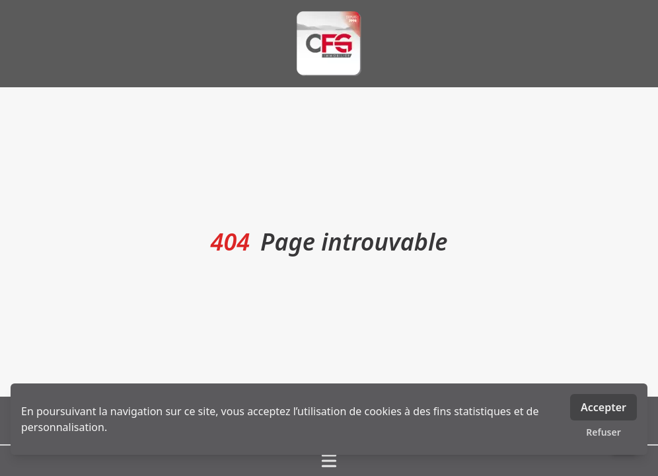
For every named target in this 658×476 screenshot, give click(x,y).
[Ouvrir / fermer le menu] (329, 461)
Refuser (603, 432)
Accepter (603, 407)
